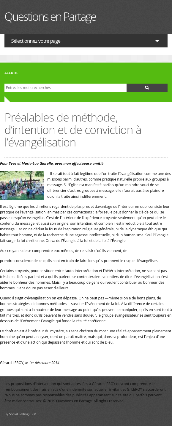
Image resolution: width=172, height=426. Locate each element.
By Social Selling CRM (20, 414)
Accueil (11, 73)
